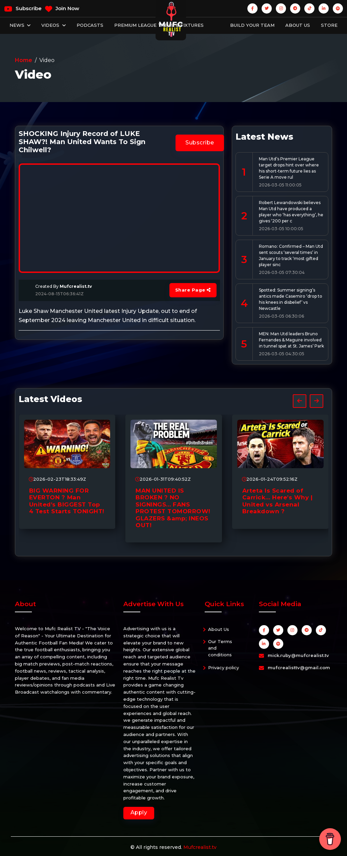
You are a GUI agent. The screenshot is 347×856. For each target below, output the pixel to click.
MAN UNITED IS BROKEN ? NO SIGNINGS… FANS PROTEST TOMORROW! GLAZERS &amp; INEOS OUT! (173, 508)
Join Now (62, 9)
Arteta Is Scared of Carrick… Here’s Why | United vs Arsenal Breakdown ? (277, 501)
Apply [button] (138, 812)
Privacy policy (223, 667)
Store (329, 25)
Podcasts (90, 25)
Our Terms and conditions (220, 648)
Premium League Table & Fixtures (159, 25)
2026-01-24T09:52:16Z (270, 479)
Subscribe (23, 9)
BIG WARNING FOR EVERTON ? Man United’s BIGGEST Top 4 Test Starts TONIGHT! (66, 501)
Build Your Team (252, 25)
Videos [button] (51, 25)
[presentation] (299, 401)
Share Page (193, 290)
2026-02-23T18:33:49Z (57, 479)
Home (23, 60)
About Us (297, 25)
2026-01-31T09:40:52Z (163, 479)
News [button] (17, 25)
